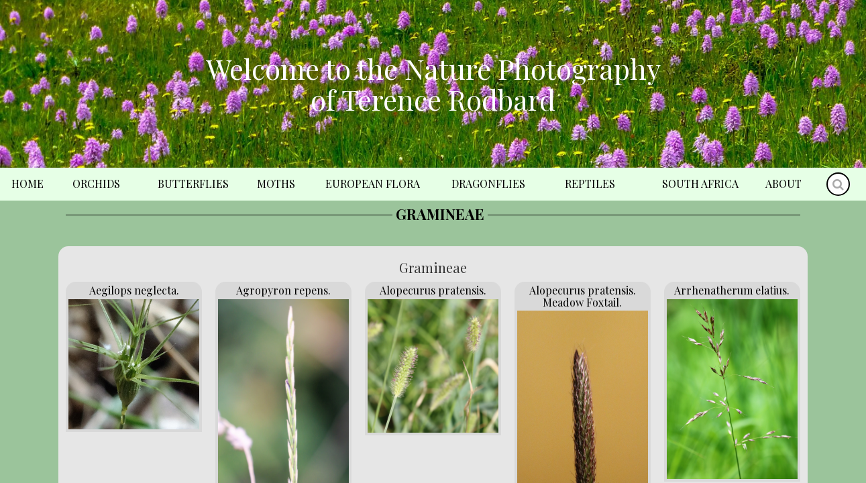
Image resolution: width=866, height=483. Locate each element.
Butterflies (193, 183)
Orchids (96, 183)
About (783, 183)
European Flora (372, 183)
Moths (276, 183)
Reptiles (590, 183)
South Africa (700, 183)
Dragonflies (488, 183)
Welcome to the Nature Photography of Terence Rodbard (433, 84)
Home (27, 183)
